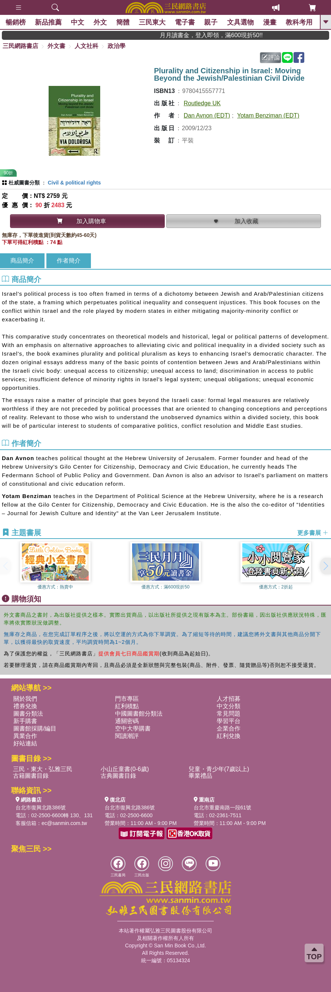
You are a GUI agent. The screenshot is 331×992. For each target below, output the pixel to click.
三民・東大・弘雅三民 (42, 769)
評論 (271, 57)
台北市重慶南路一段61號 (223, 807)
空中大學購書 (133, 728)
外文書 (56, 46)
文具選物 (240, 22)
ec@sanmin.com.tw (64, 823)
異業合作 (25, 736)
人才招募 (228, 699)
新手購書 (25, 721)
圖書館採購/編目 (34, 728)
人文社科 (86, 46)
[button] (325, 566)
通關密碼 (127, 721)
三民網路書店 (20, 46)
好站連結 (25, 743)
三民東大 (152, 22)
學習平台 (228, 721)
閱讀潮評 (127, 736)
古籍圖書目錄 (31, 776)
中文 (77, 22)
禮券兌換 (25, 706)
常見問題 (228, 713)
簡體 (123, 22)
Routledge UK (202, 103)
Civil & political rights (74, 183)
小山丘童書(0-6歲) (125, 769)
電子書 (185, 22)
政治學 (116, 46)
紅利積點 (127, 706)
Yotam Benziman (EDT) (268, 115)
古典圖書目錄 (118, 776)
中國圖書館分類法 (139, 713)
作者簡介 (69, 260)
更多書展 (312, 533)
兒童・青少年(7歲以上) (219, 769)
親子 (211, 22)
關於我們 (25, 699)
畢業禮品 (200, 776)
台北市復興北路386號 (41, 807)
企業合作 (228, 728)
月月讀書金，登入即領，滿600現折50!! (219, 35)
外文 (100, 22)
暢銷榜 (16, 22)
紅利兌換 (228, 736)
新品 (48, 22)
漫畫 (269, 22)
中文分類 (228, 706)
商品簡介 (22, 260)
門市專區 (127, 699)
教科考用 (299, 22)
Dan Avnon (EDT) (207, 115)
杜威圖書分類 (24, 183)
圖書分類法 (28, 713)
